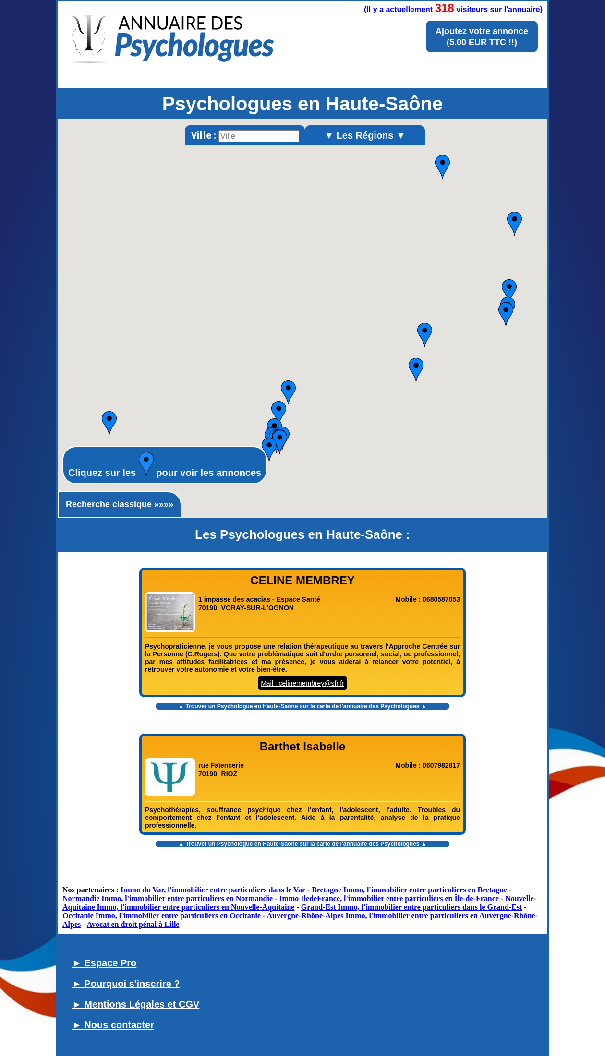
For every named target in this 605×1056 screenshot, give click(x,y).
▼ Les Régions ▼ (365, 135)
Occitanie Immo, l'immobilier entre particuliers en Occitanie (161, 916)
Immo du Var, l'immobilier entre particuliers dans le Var (213, 890)
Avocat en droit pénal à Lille (133, 924)
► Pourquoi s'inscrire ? (126, 983)
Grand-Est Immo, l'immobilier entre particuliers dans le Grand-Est (411, 907)
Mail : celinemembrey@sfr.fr (302, 683)
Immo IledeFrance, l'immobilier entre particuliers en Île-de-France (389, 898)
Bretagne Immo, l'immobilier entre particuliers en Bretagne (409, 890)
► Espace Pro (104, 963)
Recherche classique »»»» (119, 504)
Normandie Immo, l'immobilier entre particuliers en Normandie (167, 898)
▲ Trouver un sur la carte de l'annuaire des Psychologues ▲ (302, 706)
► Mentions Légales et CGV (135, 1004)
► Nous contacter (113, 1025)
